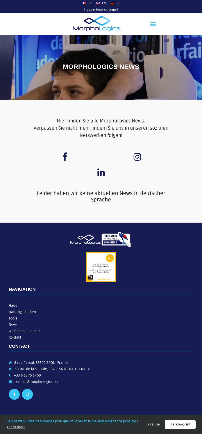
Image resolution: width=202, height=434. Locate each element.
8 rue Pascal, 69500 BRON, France (41, 362)
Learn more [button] (16, 427)
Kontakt (15, 337)
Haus (13, 305)
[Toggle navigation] (153, 24)
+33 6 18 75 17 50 (27, 375)
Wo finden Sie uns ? (24, 331)
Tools (13, 318)
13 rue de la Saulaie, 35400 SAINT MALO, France (52, 369)
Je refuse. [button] (154, 424)
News (13, 325)
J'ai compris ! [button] (180, 424)
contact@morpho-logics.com (37, 382)
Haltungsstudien (22, 312)
